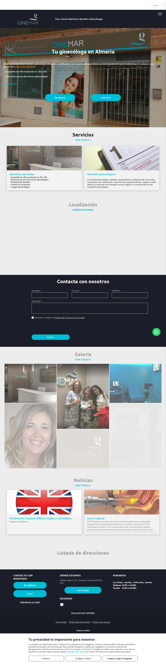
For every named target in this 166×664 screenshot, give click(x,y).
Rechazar (46, 658)
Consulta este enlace (76, 651)
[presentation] (52, 326)
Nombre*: (36, 290)
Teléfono (116, 290)
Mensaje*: (37, 301)
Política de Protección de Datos (69, 317)
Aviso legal (61, 622)
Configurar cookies (83, 658)
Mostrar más (10, 83)
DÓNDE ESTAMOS (83, 209)
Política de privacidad (79, 622)
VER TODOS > (83, 139)
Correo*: (76, 290)
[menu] (160, 13)
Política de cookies (101, 622)
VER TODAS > (83, 485)
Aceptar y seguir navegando (120, 658)
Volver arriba (83, 630)
